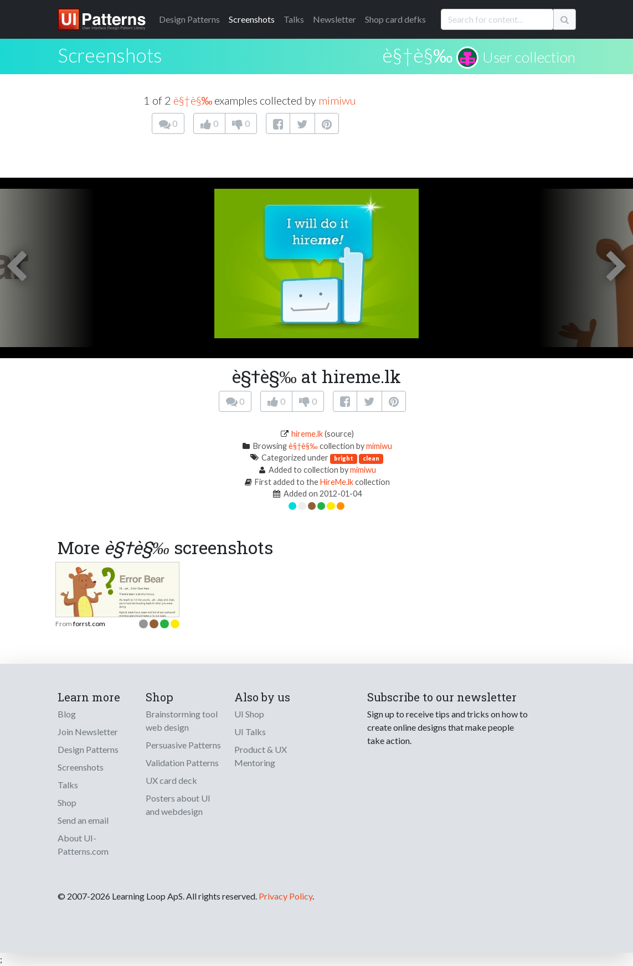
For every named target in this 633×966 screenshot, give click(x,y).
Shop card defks (395, 19)
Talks (294, 19)
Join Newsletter (88, 731)
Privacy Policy (285, 896)
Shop (67, 802)
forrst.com (89, 623)
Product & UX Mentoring (260, 756)
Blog (67, 714)
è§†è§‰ (417, 54)
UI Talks (250, 731)
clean (371, 458)
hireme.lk (307, 433)
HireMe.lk (336, 482)
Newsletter (334, 19)
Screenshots (252, 19)
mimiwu (337, 100)
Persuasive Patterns (183, 745)
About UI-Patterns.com (83, 844)
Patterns (189, 19)
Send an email (83, 820)
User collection (528, 57)
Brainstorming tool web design (182, 720)
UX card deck (171, 780)
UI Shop (249, 714)
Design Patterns (88, 749)
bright (343, 458)
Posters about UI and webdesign (178, 805)
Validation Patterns (182, 762)
